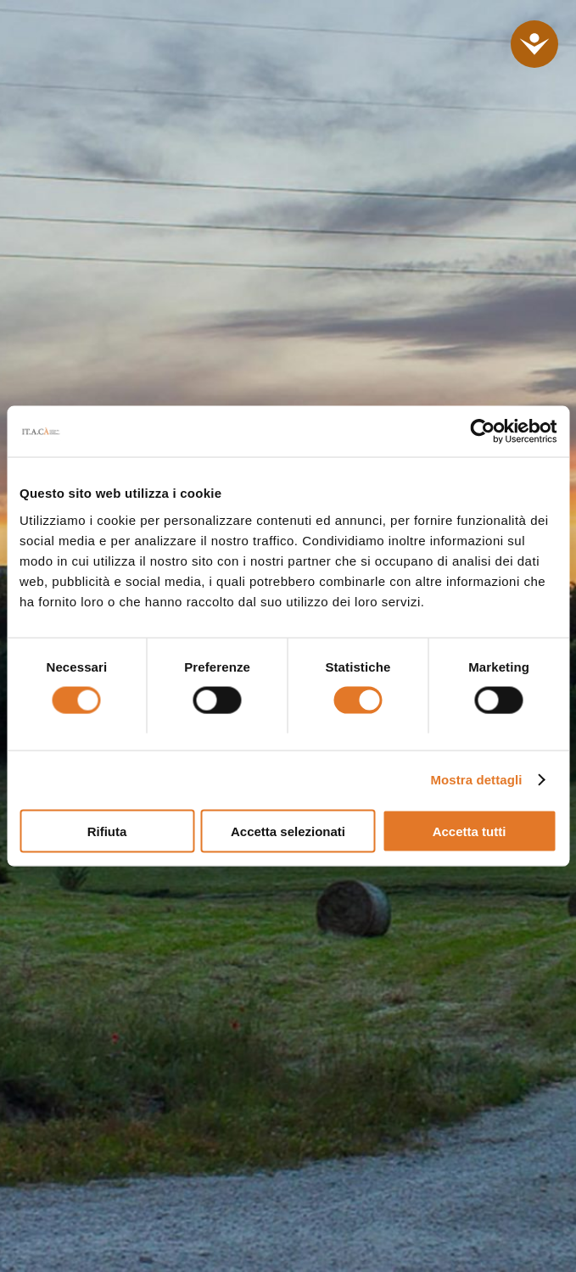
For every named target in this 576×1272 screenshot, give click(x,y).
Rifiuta (107, 830)
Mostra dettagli (476, 780)
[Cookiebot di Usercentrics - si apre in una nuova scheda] (482, 431)
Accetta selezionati (288, 830)
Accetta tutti (469, 830)
